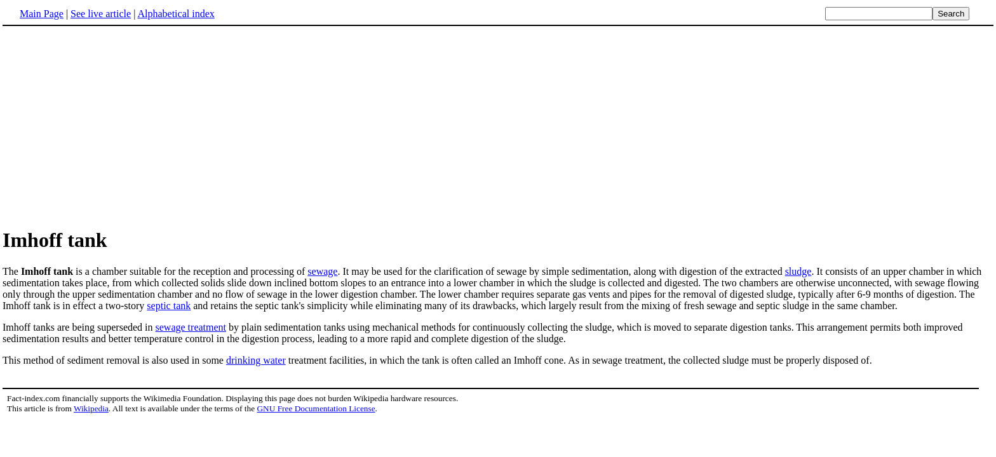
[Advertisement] (498, 126)
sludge (798, 271)
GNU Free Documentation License (316, 408)
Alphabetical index (175, 13)
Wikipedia (91, 408)
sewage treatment (191, 327)
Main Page (42, 13)
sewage (322, 271)
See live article (101, 13)
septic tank (169, 305)
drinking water (256, 360)
